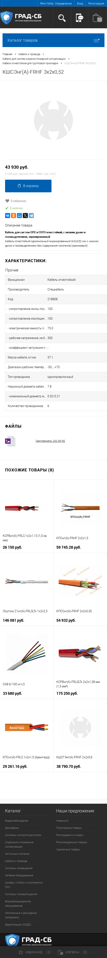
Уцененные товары (68, 849)
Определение (63, 3)
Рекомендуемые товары (71, 842)
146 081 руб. (13, 620)
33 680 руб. (12, 693)
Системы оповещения (19, 868)
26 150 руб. (12, 547)
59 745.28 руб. (68, 547)
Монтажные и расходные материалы (21, 915)
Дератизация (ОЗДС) (18, 924)
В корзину (28, 186)
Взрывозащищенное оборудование (18, 903)
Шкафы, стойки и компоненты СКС (24, 885)
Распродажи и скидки (69, 835)
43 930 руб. (16, 167)
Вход (80, 3)
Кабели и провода (16, 861)
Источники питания (17, 853)
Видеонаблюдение (16, 820)
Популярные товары (69, 827)
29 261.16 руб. (15, 766)
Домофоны (12, 827)
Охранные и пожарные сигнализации (19, 844)
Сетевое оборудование (19, 875)
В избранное (15, 201)
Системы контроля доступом (23, 835)
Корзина (73, 952)
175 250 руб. (67, 693)
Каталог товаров (53, 40)
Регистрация (96, 3)
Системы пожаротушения (21, 894)
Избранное (35, 952)
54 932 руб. (66, 620)
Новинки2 (62, 820)
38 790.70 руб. (68, 766)
